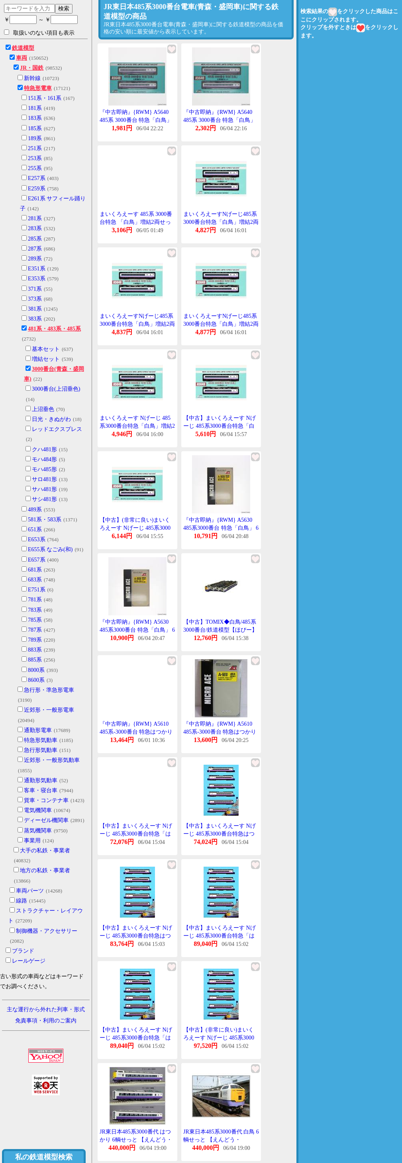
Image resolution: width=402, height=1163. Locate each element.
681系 (35, 570)
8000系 (36, 670)
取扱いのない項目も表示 (39, 32)
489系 (35, 510)
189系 (35, 138)
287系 (35, 249)
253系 (35, 158)
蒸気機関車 (38, 831)
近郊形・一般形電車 (49, 710)
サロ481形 (44, 479)
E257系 (36, 178)
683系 (35, 580)
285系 (35, 239)
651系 (35, 530)
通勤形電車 (38, 730)
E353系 (36, 279)
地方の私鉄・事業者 (45, 870)
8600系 (36, 680)
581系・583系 (44, 520)
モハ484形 (44, 459)
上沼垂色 (43, 409)
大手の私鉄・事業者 (45, 851)
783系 (35, 610)
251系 (35, 148)
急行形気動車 (40, 750)
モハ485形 (44, 469)
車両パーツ (30, 891)
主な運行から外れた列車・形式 (46, 1009)
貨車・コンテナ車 (46, 800)
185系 (35, 128)
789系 (35, 640)
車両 (21, 58)
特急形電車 (38, 88)
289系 (35, 259)
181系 (35, 108)
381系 (35, 309)
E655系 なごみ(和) (50, 549)
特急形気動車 (40, 740)
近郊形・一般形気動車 (52, 760)
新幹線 (32, 78)
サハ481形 (44, 489)
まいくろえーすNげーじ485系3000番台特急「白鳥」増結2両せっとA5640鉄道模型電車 (221, 222)
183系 (35, 118)
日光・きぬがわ (51, 419)
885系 (35, 660)
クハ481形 (44, 449)
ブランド (23, 951)
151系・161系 (44, 98)
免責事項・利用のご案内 (45, 1021)
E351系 (36, 269)
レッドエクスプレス (57, 429)
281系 (35, 218)
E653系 (36, 539)
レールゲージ (28, 961)
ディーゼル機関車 (46, 820)
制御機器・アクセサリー (46, 931)
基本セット (46, 349)
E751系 (36, 590)
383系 (35, 319)
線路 (21, 901)
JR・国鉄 (31, 68)
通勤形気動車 (40, 780)
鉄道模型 (23, 48)
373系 (35, 299)
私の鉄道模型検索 (44, 1157)
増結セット (46, 359)
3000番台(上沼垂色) (56, 389)
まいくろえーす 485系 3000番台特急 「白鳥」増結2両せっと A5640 (136, 222)
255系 (35, 168)
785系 (35, 620)
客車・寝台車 (40, 790)
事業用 (32, 841)
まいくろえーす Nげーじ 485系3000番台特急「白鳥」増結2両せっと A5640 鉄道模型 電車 (137, 426)
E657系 (36, 560)
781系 (35, 600)
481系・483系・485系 (54, 329)
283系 (35, 228)
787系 (35, 630)
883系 (35, 650)
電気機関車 (38, 810)
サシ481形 (44, 499)
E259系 (36, 189)
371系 (35, 289)
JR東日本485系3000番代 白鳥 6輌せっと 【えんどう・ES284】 (221, 1139)
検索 (63, 8)
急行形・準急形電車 (49, 690)
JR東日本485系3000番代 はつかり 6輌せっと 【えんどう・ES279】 (136, 1139)
